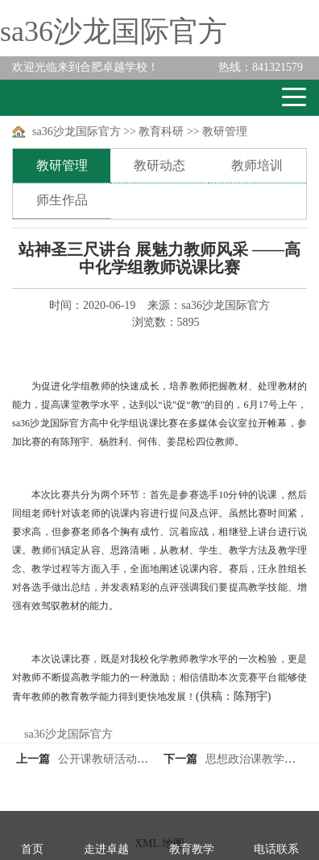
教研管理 (224, 132)
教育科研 (161, 132)
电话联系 (276, 849)
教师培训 (257, 165)
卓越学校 (71, 97)
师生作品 (62, 200)
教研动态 (159, 165)
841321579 (260, 67)
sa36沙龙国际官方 (113, 31)
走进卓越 (106, 849)
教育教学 (191, 849)
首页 (32, 849)
